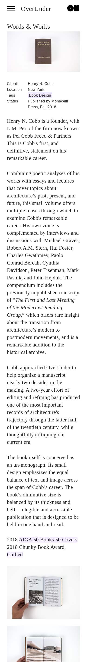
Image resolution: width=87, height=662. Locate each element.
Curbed (15, 554)
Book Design (40, 95)
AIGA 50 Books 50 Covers (48, 540)
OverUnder (36, 8)
